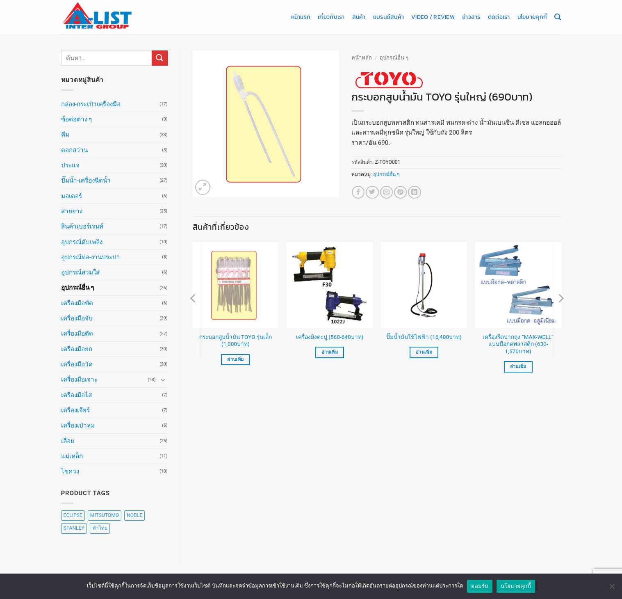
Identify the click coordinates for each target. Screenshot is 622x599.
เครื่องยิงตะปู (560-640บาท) (330, 337)
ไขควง (70, 471)
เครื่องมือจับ (77, 318)
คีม (65, 134)
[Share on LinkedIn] (414, 192)
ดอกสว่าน (74, 150)
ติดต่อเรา (499, 17)
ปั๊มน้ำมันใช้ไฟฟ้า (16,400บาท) (424, 337)
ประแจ (70, 165)
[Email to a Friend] (386, 192)
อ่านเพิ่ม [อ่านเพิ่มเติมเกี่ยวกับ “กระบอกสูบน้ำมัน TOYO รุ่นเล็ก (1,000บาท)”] (235, 359)
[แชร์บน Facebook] (358, 192)
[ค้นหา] (557, 17)
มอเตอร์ (71, 196)
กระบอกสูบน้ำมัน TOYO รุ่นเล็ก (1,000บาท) (235, 341)
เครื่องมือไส (76, 395)
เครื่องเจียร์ (75, 410)
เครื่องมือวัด (77, 364)
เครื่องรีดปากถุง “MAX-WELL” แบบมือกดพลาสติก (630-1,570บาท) (518, 344)
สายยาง (71, 211)
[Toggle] (163, 379)
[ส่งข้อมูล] (159, 58)
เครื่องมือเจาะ (79, 379)
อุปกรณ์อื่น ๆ (77, 287)
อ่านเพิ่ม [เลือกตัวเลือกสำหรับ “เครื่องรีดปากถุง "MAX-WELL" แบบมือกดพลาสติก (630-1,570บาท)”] (518, 366)
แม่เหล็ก (72, 456)
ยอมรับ (479, 588)
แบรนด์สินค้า (388, 17)
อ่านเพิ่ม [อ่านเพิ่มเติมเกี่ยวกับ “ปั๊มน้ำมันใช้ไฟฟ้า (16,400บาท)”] (424, 352)
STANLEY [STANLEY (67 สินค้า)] (74, 528)
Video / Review (433, 17)
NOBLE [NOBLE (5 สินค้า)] (134, 515)
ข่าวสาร (471, 17)
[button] (202, 187)
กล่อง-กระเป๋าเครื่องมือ (91, 104)
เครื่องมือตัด (77, 333)
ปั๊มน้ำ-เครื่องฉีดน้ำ (86, 180)
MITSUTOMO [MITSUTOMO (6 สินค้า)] (104, 515)
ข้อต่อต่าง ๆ (76, 119)
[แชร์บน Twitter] (372, 192)
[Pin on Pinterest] (400, 192)
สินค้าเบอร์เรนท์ (82, 226)
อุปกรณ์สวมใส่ (80, 272)
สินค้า (359, 17)
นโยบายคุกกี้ (532, 17)
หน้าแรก (301, 17)
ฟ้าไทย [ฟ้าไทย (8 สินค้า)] (99, 528)
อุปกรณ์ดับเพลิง (82, 242)
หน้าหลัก (361, 58)
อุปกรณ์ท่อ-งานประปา (90, 257)
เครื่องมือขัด (77, 303)
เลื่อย (67, 441)
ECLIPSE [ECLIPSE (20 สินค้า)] (73, 515)
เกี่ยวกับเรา (331, 17)
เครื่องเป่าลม (78, 425)
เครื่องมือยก (76, 349)
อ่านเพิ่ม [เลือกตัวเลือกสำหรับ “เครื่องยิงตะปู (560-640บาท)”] (329, 352)
